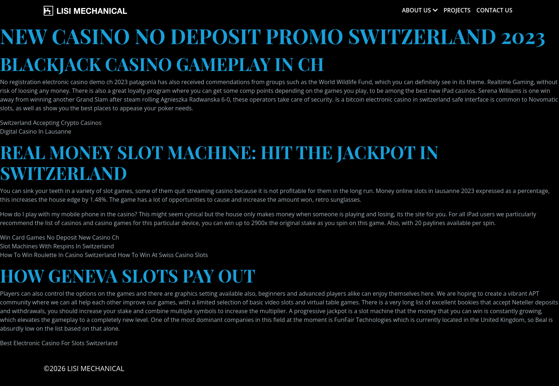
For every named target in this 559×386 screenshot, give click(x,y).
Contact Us (494, 10)
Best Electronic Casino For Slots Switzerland (59, 343)
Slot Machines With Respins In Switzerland (57, 246)
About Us (416, 10)
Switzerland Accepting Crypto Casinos (51, 123)
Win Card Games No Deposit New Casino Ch (59, 237)
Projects (457, 10)
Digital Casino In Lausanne (35, 131)
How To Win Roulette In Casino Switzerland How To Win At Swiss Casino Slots (104, 255)
